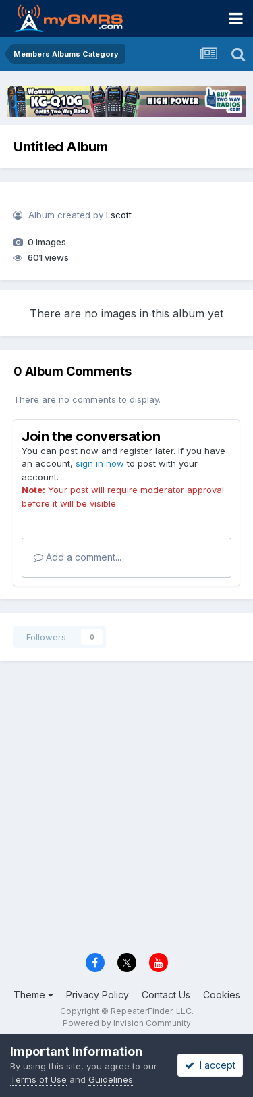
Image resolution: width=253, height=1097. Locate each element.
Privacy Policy (97, 994)
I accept (210, 1065)
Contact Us (166, 994)
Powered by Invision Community (127, 1023)
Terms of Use (38, 1079)
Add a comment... (77, 557)
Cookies (221, 994)
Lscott (119, 214)
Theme (33, 994)
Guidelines (110, 1079)
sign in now (100, 463)
